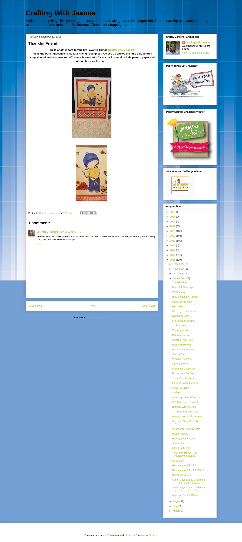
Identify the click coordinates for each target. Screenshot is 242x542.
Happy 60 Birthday (182, 301)
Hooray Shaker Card (183, 438)
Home (92, 305)
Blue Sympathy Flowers (185, 296)
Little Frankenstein (182, 448)
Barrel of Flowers (181, 475)
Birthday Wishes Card (184, 406)
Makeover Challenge (183, 368)
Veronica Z (42, 232)
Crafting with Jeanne (197, 42)
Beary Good (178, 306)
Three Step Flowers (183, 378)
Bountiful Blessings (182, 287)
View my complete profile (195, 52)
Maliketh (130, 535)
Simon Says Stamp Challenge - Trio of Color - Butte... (188, 481)
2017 (173, 250)
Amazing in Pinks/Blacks (185, 397)
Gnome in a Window (183, 349)
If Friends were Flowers (185, 383)
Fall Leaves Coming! (183, 320)
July (175, 506)
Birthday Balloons (181, 335)
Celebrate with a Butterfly (186, 402)
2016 (173, 255)
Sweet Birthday (180, 387)
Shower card (179, 443)
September (179, 278)
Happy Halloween (181, 344)
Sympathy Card (180, 315)
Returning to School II (184, 465)
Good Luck (178, 460)
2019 (173, 240)
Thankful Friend (180, 282)
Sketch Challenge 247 (122, 49)
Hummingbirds (180, 433)
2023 (173, 221)
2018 (173, 245)
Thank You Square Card (185, 411)
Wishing (176, 392)
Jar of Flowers (180, 363)
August (177, 501)
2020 (173, 235)
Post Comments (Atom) (98, 317)
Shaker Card (179, 354)
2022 (173, 226)
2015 (173, 259)
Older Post (148, 305)
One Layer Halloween (184, 311)
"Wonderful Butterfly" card (186, 429)
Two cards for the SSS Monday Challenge (184, 454)
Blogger (152, 535)
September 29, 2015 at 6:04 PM (65, 232)
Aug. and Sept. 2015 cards (186, 495)
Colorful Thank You (182, 339)
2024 (173, 216)
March (176, 510)
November (179, 268)
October (177, 273)
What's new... (179, 292)
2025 (173, 212)
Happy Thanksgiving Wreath (187, 416)
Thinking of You (180, 330)
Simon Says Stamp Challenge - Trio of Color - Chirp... (188, 489)
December (179, 264)
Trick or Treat (179, 325)
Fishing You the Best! (183, 373)
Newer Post (35, 305)
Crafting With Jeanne (61, 13)
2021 (173, 231)
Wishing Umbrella (181, 359)
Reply (40, 244)
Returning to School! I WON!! (188, 470)
